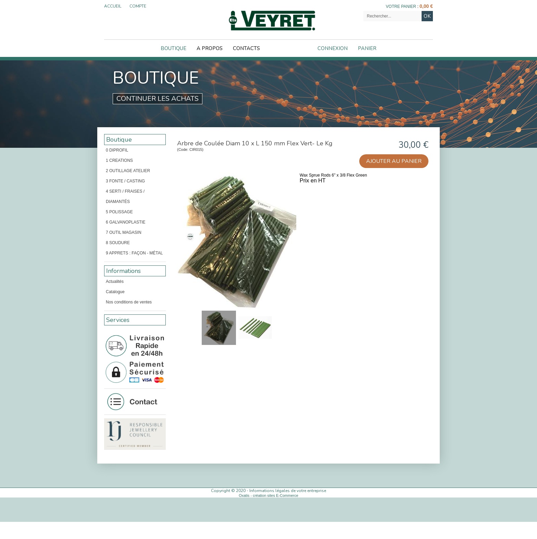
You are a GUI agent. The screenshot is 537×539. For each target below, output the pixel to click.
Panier (367, 48)
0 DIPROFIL (117, 150)
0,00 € (426, 6)
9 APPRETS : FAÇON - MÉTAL (134, 253)
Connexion (332, 48)
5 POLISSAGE (119, 211)
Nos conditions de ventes (129, 302)
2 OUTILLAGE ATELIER (128, 170)
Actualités (115, 281)
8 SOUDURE (118, 242)
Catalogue (115, 291)
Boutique (173, 48)
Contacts (246, 48)
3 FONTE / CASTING (125, 181)
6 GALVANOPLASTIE (126, 222)
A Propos (210, 48)
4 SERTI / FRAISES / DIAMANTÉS (125, 196)
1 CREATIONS (119, 160)
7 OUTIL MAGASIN (123, 232)
